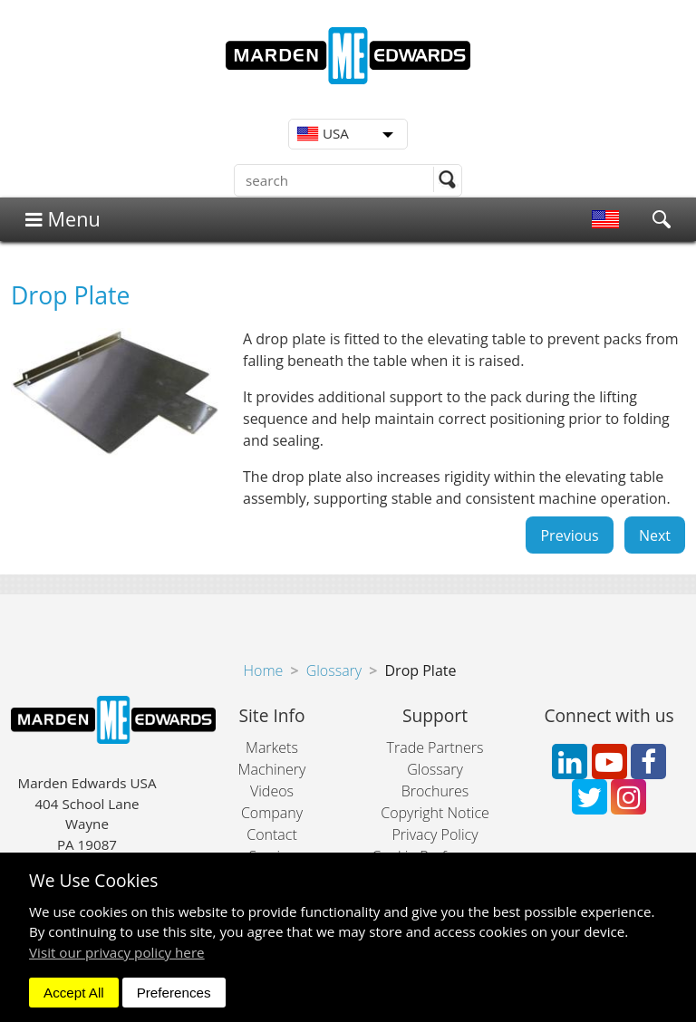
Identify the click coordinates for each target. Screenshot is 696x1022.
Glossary (334, 670)
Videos (272, 791)
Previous (569, 535)
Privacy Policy (435, 834)
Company (272, 813)
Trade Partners (435, 747)
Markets (272, 747)
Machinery (272, 769)
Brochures (435, 791)
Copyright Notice (435, 813)
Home (264, 670)
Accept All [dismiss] (74, 992)
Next (655, 535)
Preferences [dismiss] (174, 992)
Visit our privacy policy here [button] (117, 952)
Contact (271, 834)
